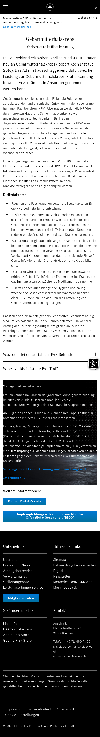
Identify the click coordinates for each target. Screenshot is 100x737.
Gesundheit (40, 18)
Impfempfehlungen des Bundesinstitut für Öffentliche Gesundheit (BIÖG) (50, 516)
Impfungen (12, 478)
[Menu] (5, 7)
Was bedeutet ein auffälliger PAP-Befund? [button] (37, 354)
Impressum (14, 709)
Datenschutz (66, 709)
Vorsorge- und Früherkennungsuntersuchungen (42, 469)
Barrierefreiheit (39, 709)
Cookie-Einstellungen (22, 714)
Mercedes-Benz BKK (15, 18)
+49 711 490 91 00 (77, 641)
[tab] (50, 354)
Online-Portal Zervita (24, 501)
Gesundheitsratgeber (16, 23)
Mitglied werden (21, 598)
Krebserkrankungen (46, 23)
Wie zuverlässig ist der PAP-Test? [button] (30, 368)
